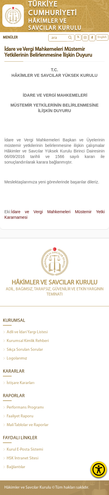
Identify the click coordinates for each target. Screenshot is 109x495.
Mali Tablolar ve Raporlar (26, 425)
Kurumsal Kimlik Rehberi (26, 341)
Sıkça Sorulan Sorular (23, 349)
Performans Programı (23, 407)
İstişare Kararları (18, 383)
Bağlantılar (14, 467)
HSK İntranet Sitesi (20, 458)
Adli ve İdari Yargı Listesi (25, 332)
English (102, 37)
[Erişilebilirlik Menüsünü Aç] (99, 469)
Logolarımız (15, 358)
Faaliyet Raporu (18, 416)
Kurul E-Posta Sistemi (23, 449)
